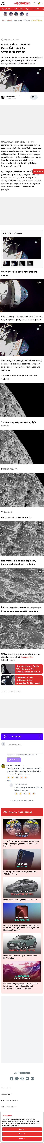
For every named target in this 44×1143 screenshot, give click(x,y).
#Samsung (18, 20)
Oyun (28, 9)
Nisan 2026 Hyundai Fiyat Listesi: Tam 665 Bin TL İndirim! (21, 957)
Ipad (3, 692)
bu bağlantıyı (27, 657)
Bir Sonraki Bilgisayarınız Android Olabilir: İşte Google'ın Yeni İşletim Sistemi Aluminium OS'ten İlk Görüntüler (20, 986)
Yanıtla (9, 780)
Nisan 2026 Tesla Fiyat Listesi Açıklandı (20, 900)
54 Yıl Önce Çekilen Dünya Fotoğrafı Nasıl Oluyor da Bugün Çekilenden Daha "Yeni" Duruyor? (21, 843)
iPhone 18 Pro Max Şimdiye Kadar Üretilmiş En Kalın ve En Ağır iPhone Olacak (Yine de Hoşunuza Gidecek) (21, 927)
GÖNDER (13, 759)
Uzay (18, 692)
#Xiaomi (27, 20)
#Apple (9, 20)
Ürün (21, 9)
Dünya (11, 692)
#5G (3, 20)
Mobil (15, 9)
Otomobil (35, 9)
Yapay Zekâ (6, 9)
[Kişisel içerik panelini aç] (38, 171)
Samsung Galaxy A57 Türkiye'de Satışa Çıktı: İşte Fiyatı (20, 873)
